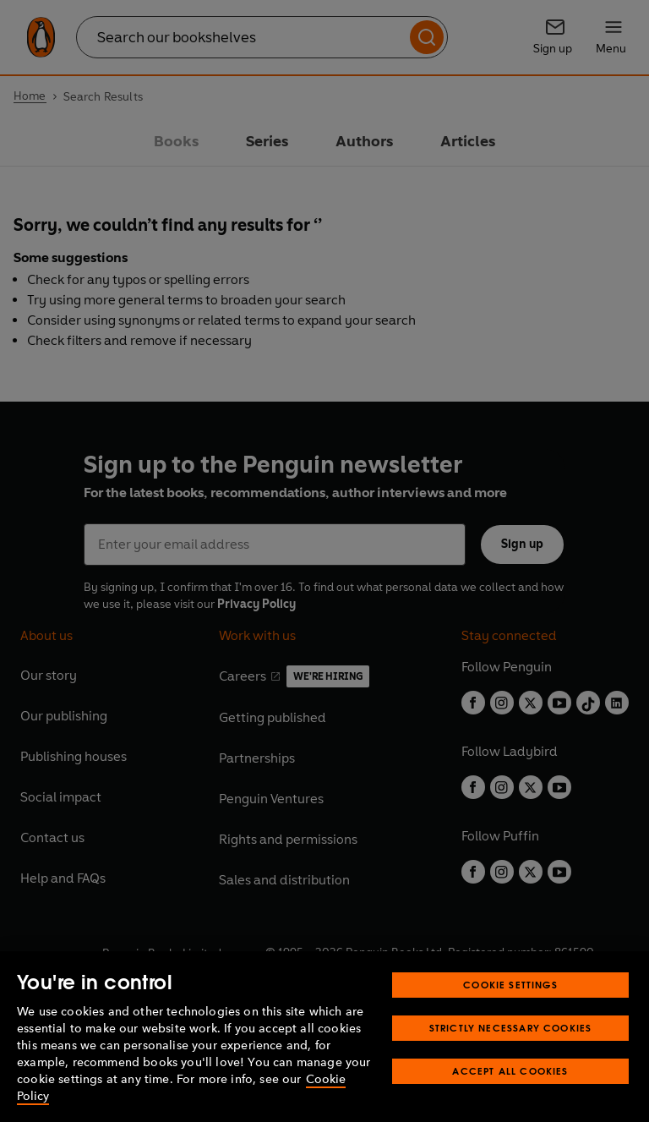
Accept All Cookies (510, 1071)
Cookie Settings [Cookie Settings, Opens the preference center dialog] (510, 984)
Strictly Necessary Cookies (510, 1027)
